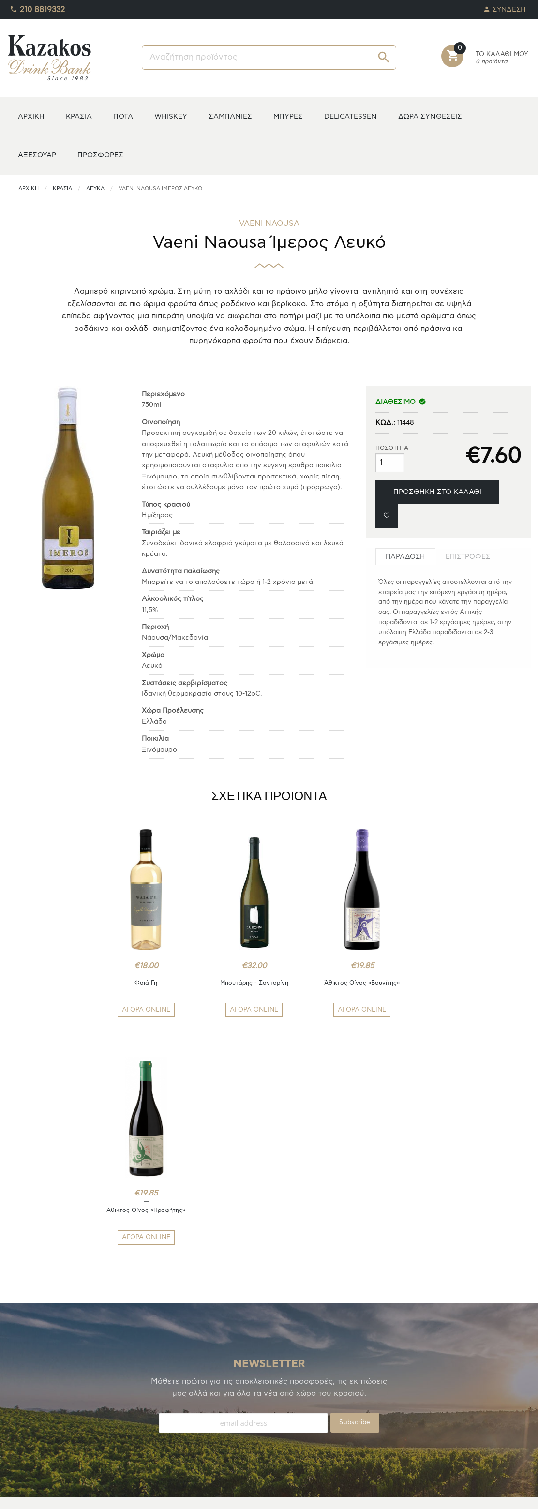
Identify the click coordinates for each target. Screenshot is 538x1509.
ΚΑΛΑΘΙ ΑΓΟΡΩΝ (34, 1437)
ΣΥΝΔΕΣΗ (504, 7)
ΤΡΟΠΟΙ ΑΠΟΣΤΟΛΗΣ (176, 1403)
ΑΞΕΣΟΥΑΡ (37, 155)
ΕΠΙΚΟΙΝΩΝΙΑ (163, 1437)
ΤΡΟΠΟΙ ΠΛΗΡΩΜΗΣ (174, 1391)
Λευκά (95, 188)
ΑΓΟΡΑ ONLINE (136, 1010)
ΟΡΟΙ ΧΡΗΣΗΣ (164, 1426)
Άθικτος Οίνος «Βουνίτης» (313, 986)
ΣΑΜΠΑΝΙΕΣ (230, 116)
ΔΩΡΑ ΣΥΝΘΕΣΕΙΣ (430, 116)
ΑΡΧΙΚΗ (31, 116)
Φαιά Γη (136, 983)
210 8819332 (37, 7)
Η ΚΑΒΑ (19, 1391)
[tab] (405, 556)
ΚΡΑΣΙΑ (79, 116)
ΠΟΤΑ (123, 116)
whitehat (331, 1495)
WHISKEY (170, 116)
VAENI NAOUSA (269, 223)
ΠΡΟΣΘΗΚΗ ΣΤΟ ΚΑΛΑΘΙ (437, 491)
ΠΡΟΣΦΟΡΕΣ (100, 155)
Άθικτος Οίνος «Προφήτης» (402, 986)
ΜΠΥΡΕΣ (288, 116)
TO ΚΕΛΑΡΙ (24, 1403)
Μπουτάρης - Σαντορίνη (225, 983)
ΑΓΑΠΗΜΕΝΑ (28, 1414)
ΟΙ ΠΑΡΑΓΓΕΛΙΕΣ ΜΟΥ (42, 1426)
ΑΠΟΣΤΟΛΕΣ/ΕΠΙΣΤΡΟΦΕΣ (184, 1414)
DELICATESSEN (350, 116)
